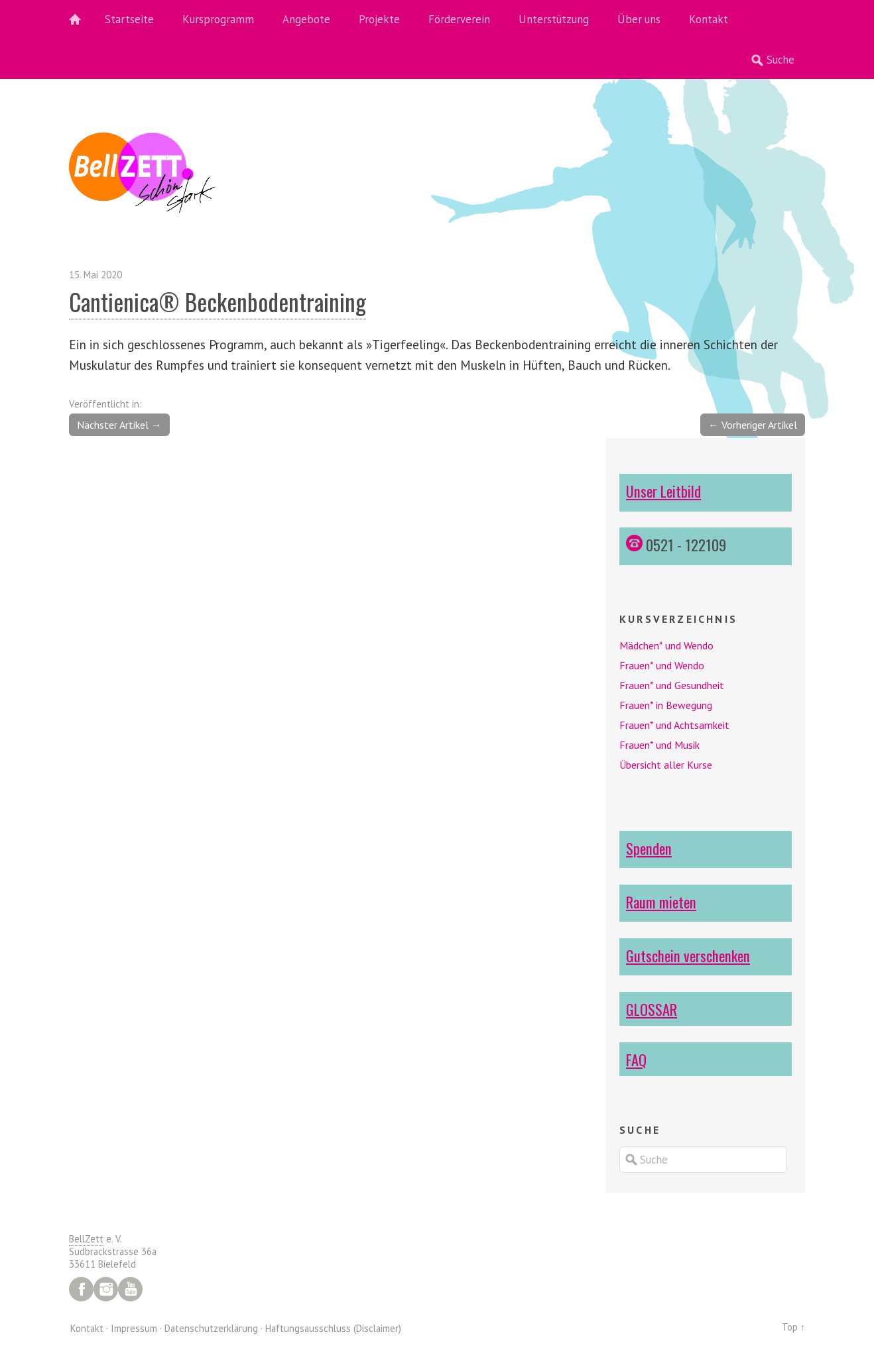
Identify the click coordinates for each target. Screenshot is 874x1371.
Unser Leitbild (663, 491)
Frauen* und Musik (659, 744)
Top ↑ (793, 1327)
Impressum (134, 1328)
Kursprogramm (218, 19)
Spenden (649, 848)
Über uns (638, 19)
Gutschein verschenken (688, 955)
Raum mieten (661, 901)
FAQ (636, 1059)
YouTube (130, 1289)
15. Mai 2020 (95, 274)
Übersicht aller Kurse (665, 764)
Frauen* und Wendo (661, 665)
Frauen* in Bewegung (665, 705)
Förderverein (459, 19)
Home (82, 20)
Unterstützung (554, 19)
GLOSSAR (651, 1009)
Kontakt (708, 19)
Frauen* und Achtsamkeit (674, 725)
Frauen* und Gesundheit (671, 685)
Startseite (129, 19)
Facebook (81, 1289)
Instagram (106, 1289)
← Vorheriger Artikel (752, 424)
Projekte (379, 19)
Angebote (306, 19)
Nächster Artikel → (119, 424)
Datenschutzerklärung (211, 1328)
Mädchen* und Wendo (666, 645)
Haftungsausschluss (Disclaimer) (333, 1328)
